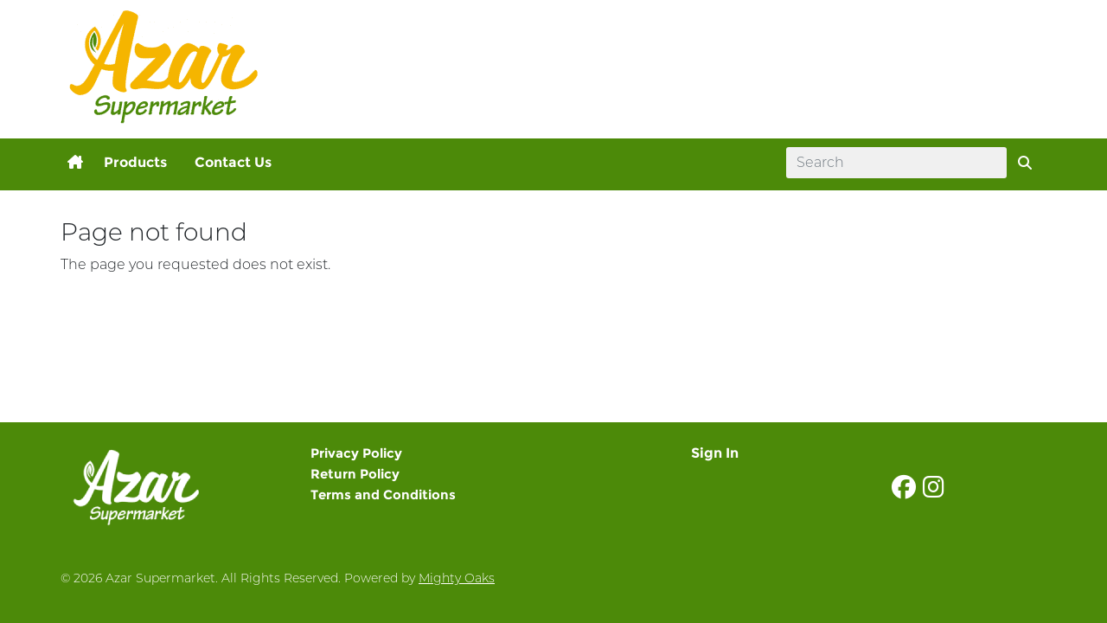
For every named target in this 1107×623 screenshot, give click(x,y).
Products (135, 162)
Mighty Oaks (457, 578)
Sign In (715, 453)
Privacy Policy (356, 453)
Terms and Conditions (383, 494)
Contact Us (233, 162)
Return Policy (355, 474)
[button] (75, 162)
